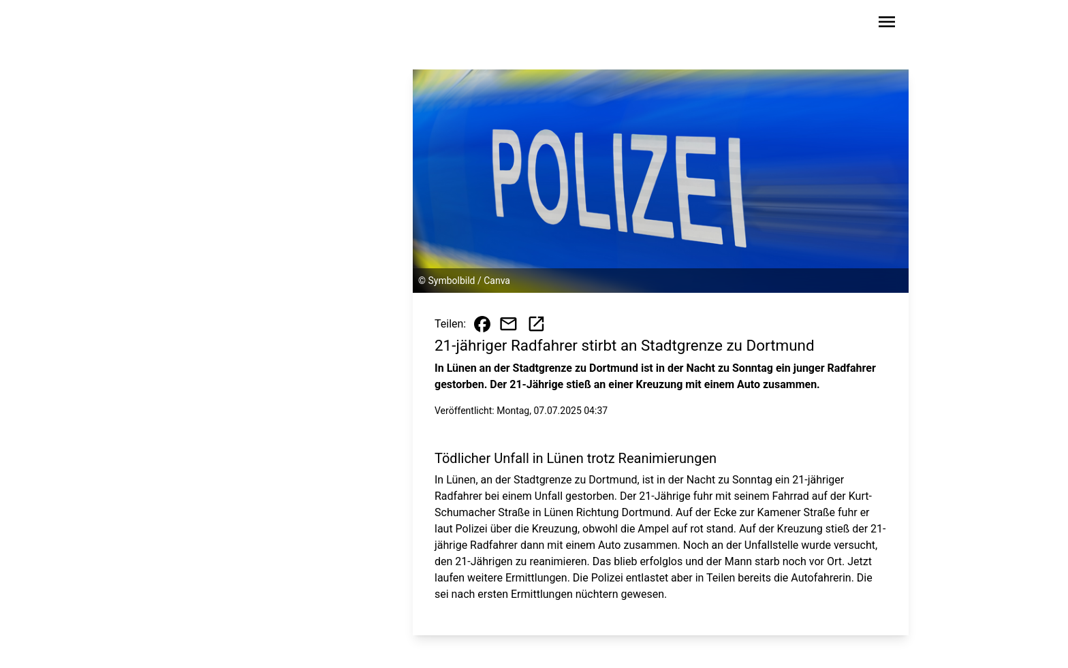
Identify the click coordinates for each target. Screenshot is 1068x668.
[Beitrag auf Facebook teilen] (482, 324)
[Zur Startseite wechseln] (203, 24)
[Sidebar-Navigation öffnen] (887, 24)
